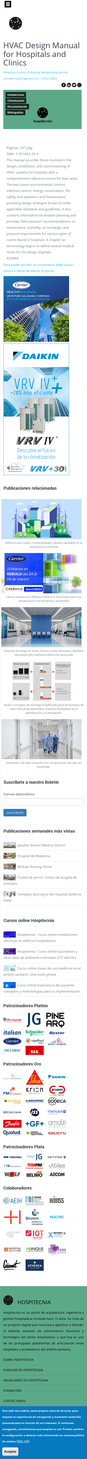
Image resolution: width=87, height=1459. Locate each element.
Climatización (15, 100)
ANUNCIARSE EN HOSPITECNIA (25, 1380)
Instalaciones (15, 94)
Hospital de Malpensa (33, 856)
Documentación (17, 106)
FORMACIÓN (12, 1390)
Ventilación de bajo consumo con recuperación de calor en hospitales (44, 765)
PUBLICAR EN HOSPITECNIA (23, 1370)
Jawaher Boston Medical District (41, 845)
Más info (23, 1444)
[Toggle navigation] (8, 4)
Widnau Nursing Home (34, 866)
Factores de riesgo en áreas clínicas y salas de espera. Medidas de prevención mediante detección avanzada (44, 653)
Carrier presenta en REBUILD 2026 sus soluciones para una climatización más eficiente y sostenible (43, 599)
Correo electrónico (18, 794)
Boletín (52, 782)
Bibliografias (15, 112)
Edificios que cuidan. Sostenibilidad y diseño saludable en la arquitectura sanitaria (43, 545)
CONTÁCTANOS (14, 1401)
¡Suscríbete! (15, 812)
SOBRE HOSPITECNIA (18, 1360)
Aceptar (10, 1455)
